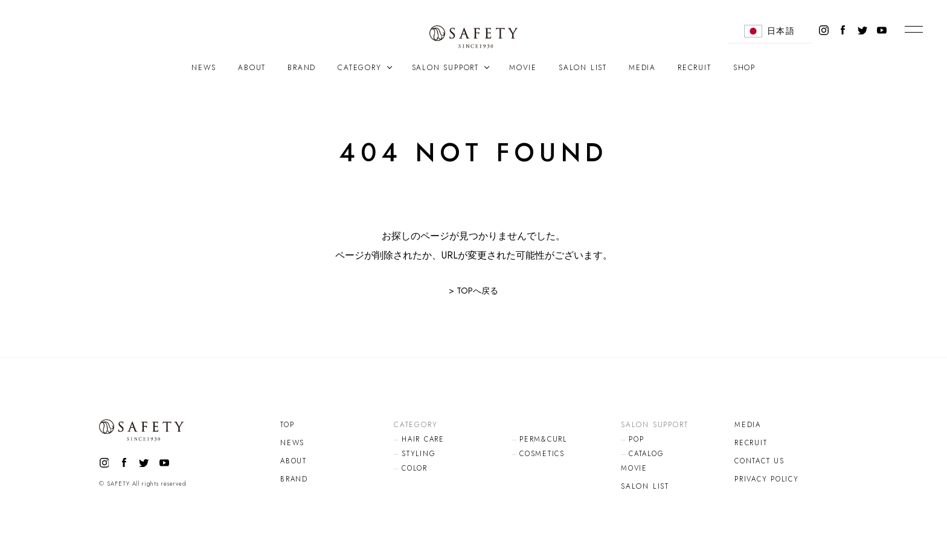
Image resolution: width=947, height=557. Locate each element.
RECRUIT (694, 67)
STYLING (419, 453)
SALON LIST (583, 67)
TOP (287, 424)
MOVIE (523, 67)
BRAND (301, 67)
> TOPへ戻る (473, 291)
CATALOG (648, 453)
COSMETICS (543, 453)
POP (636, 439)
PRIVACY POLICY (768, 479)
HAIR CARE (424, 439)
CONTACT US (760, 461)
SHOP (744, 67)
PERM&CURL (543, 439)
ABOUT (252, 67)
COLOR (416, 468)
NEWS (203, 67)
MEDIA (642, 67)
